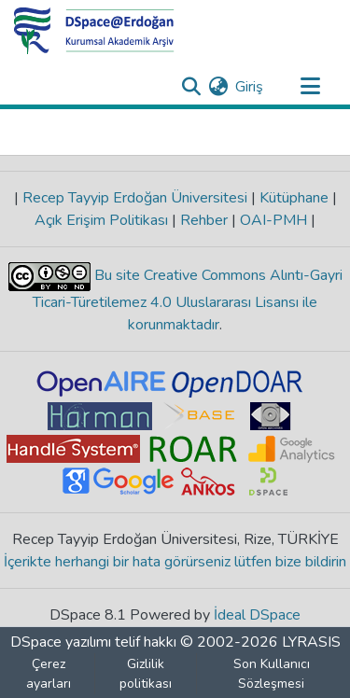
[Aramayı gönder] (191, 87)
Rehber (203, 220)
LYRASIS (311, 642)
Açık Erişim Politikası (103, 220)
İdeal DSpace (257, 615)
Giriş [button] (250, 87)
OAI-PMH (273, 220)
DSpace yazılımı (60, 642)
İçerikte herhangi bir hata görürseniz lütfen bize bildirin (175, 561)
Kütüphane (294, 198)
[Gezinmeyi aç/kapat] (310, 87)
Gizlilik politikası (145, 673)
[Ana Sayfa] (94, 30)
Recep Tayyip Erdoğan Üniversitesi (135, 198)
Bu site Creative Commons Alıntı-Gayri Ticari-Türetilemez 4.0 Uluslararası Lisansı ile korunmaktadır (188, 300)
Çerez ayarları (48, 673)
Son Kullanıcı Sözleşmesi (271, 673)
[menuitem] (218, 87)
